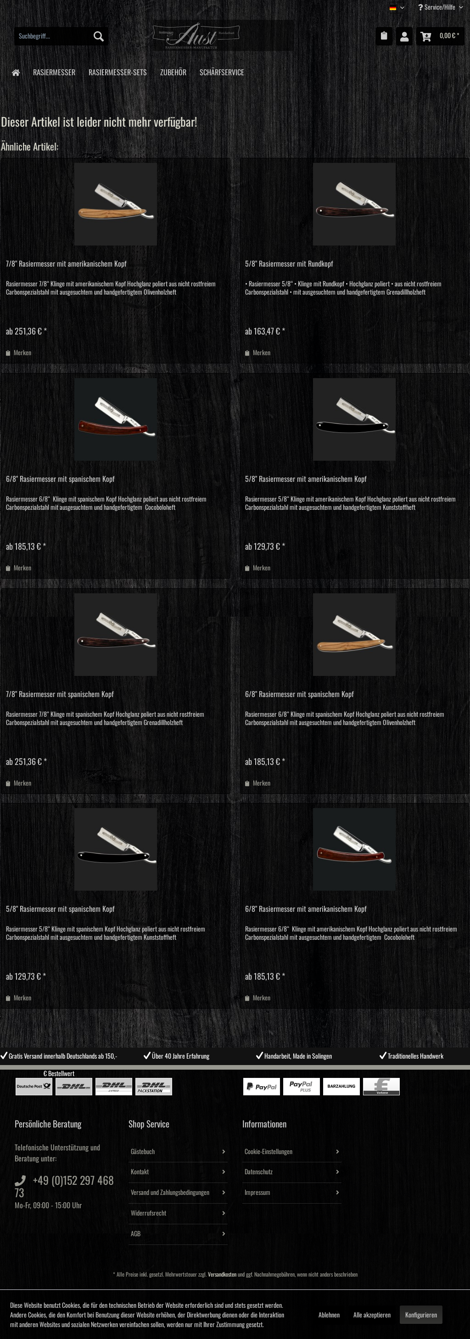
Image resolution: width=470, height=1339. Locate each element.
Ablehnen (329, 1315)
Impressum (257, 1192)
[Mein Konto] (404, 36)
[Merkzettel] (384, 36)
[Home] (15, 71)
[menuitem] (61, 36)
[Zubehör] (173, 70)
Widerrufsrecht (148, 1213)
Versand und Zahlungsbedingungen (170, 1192)
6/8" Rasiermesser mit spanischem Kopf (60, 479)
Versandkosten (222, 1275)
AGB (135, 1234)
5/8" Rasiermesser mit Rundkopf (289, 264)
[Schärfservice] (222, 70)
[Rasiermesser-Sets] (117, 70)
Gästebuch (143, 1152)
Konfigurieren (421, 1315)
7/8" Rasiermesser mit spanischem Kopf (60, 694)
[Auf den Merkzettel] (18, 352)
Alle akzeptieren (372, 1315)
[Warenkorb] (440, 36)
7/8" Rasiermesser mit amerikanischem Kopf (66, 264)
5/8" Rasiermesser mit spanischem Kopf (60, 909)
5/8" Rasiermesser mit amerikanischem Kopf (306, 479)
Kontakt (140, 1172)
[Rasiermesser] (54, 70)
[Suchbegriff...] (61, 36)
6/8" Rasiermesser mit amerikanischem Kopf (306, 909)
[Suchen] (98, 36)
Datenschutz (259, 1172)
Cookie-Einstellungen (268, 1152)
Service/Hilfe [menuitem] (437, 7)
